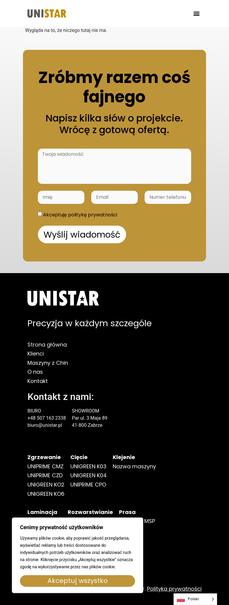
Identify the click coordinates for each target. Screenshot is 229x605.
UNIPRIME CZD (45, 482)
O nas (35, 377)
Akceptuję (80, 214)
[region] (77, 555)
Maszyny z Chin (47, 368)
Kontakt (37, 386)
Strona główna (47, 350)
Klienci (35, 359)
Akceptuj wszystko (77, 580)
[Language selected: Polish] (195, 599)
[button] (197, 14)
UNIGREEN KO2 (45, 491)
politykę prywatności (92, 214)
